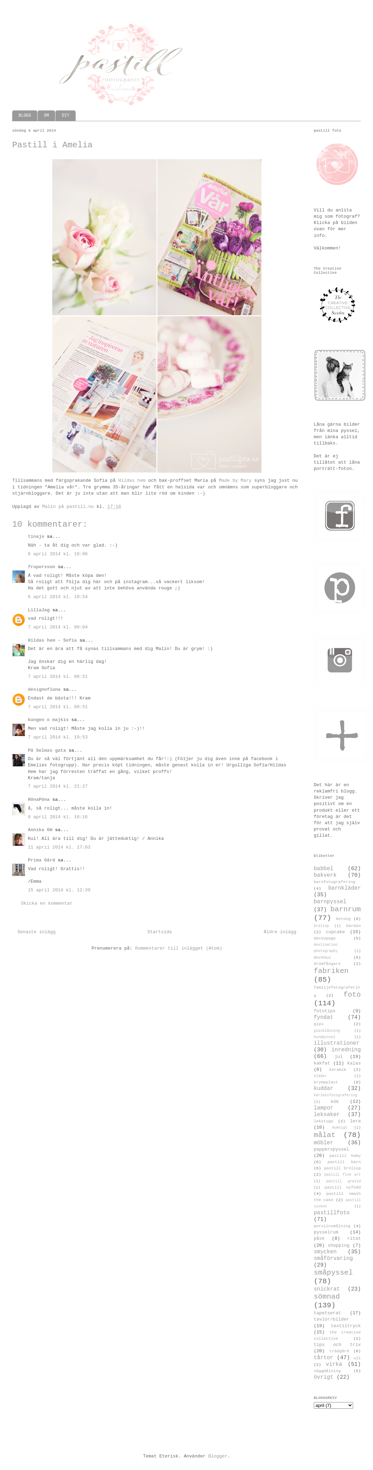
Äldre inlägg (280, 932)
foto (352, 995)
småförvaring (333, 1258)
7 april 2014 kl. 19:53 (58, 737)
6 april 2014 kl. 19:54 (58, 596)
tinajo (36, 536)
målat (324, 1135)
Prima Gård (41, 860)
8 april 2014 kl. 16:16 (58, 817)
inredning (346, 1050)
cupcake (335, 932)
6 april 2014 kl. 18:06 (58, 554)
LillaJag (39, 610)
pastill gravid (343, 1181)
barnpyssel (330, 902)
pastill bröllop (342, 1168)
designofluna (44, 689)
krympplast (326, 1082)
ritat (354, 1238)
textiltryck (346, 1326)
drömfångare (327, 963)
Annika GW (40, 830)
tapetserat (327, 1313)
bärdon (353, 925)
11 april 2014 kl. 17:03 (59, 847)
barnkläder (344, 888)
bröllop (321, 926)
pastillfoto (332, 1213)
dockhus (322, 957)
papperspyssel (331, 1149)
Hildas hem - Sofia (52, 640)
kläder (320, 1076)
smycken (325, 1252)
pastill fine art (342, 1175)
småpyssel (333, 1273)
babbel (323, 869)
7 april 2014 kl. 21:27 (58, 786)
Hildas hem (131, 480)
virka (334, 1364)
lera (355, 1121)
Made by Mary (235, 480)
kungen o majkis (48, 719)
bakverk (325, 875)
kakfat (322, 1063)
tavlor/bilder (331, 1319)
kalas (354, 1063)
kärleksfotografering (335, 1095)
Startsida (159, 932)
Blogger (217, 1456)
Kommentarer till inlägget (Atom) (178, 948)
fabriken (331, 971)
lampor (323, 1108)
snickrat (327, 1289)
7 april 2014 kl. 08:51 (58, 676)
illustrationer (336, 1043)
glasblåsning (327, 1031)
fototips (324, 1011)
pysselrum (326, 1232)
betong (343, 918)
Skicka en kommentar (47, 903)
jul (339, 1056)
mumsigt (340, 1127)
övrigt (323, 1377)
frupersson (41, 567)
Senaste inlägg (36, 932)
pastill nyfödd (343, 1187)
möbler (323, 1143)
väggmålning (327, 1371)
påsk (319, 1238)
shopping (338, 1245)
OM (46, 115)
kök (335, 1101)
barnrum (345, 909)
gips (318, 1024)
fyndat (323, 1017)
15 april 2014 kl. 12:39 (59, 890)
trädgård (339, 1351)
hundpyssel (324, 1037)
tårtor (323, 1358)
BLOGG (24, 115)
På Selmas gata (47, 750)
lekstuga (323, 1121)
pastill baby (345, 1155)
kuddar (323, 1088)
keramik (338, 1069)
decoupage (325, 938)
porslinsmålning (332, 1226)
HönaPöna (39, 799)
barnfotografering (334, 882)
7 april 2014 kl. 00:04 (58, 627)
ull (357, 1358)
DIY (65, 115)
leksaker (327, 1115)
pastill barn (344, 1162)
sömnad (327, 1297)
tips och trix (337, 1344)
